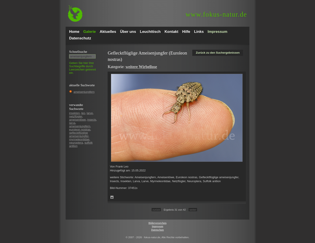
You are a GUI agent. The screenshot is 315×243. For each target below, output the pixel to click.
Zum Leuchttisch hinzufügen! (112, 197)
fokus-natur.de (216, 14)
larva (72, 123)
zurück (156, 209)
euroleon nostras (79, 129)
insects (91, 119)
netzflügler (75, 116)
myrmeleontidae (79, 139)
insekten (74, 113)
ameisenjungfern (84, 91)
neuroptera (76, 142)
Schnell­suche (78, 51)
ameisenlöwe (77, 119)
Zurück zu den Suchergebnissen (218, 52)
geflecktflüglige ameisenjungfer (78, 134)
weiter (192, 209)
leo (83, 113)
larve (90, 113)
